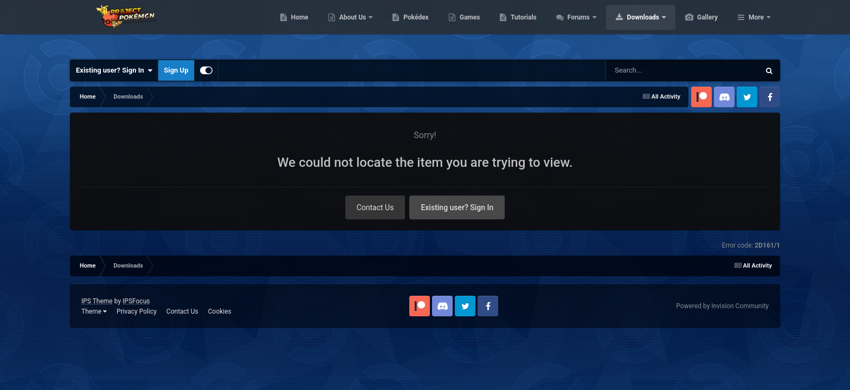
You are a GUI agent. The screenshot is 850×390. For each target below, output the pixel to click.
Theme (94, 311)
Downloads (695, 27)
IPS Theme (97, 301)
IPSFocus (136, 301)
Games (521, 27)
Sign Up (176, 70)
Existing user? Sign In (114, 70)
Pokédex (467, 27)
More (756, 27)
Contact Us (375, 207)
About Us (405, 27)
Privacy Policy (137, 311)
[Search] (665, 70)
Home (351, 27)
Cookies (219, 311)
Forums (630, 27)
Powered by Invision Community (722, 306)
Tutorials (574, 27)
